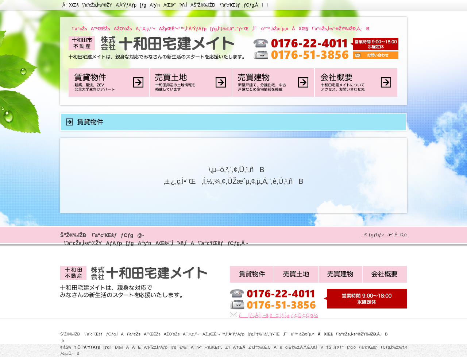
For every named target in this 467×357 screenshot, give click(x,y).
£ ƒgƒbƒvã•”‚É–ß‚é (384, 234)
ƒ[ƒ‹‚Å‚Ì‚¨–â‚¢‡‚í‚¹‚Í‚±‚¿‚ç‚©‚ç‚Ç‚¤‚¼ (278, 315)
